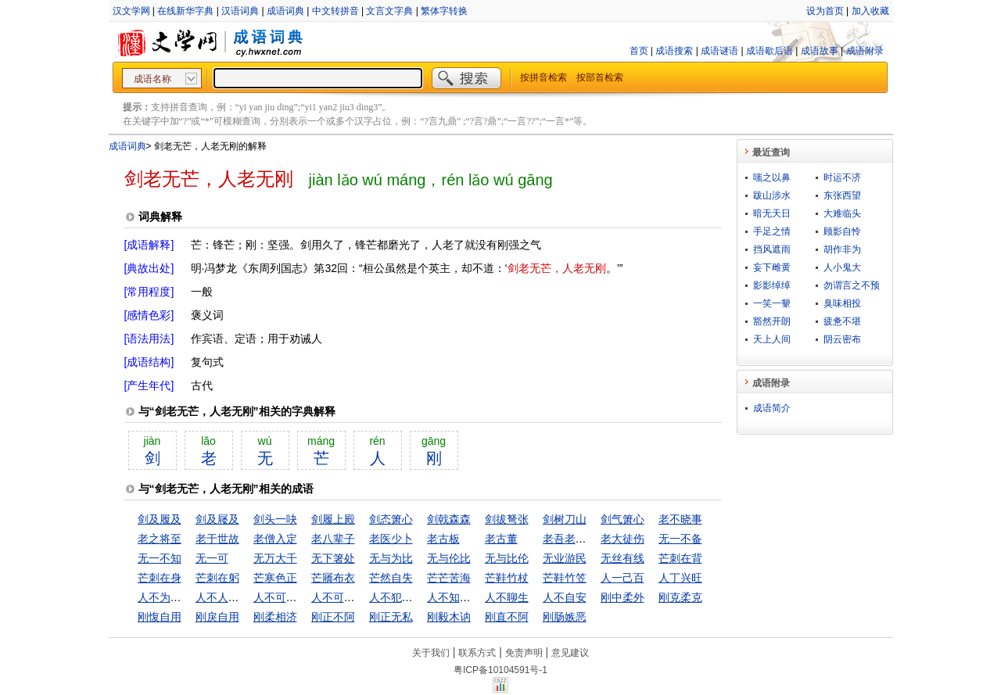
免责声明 (524, 652)
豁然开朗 (772, 321)
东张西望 (842, 195)
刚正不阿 (333, 617)
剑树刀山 (565, 519)
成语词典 (285, 10)
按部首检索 (599, 77)
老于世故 (217, 538)
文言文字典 (389, 10)
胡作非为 (842, 249)
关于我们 (431, 652)
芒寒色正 (275, 577)
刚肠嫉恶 (565, 617)
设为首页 (825, 10)
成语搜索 (674, 50)
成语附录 (865, 50)
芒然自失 (391, 577)
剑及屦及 (217, 519)
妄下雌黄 (772, 267)
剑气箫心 (622, 519)
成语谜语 (719, 50)
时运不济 (842, 177)
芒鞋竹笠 (565, 577)
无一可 (212, 558)
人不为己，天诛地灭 (187, 597)
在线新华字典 (185, 10)
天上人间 (772, 339)
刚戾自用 (217, 617)
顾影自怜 (842, 231)
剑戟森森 (449, 519)
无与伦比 (449, 558)
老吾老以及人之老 (586, 538)
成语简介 (772, 408)
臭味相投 (842, 303)
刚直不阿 (507, 617)
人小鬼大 (842, 267)
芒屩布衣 (333, 577)
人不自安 (565, 597)
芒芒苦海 (449, 577)
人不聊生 (507, 597)
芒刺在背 (680, 558)
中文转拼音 (335, 10)
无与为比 (391, 558)
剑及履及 (159, 519)
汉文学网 (131, 10)
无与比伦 (507, 558)
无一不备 (680, 538)
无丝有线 (622, 558)
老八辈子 (333, 538)
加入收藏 (870, 10)
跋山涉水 (772, 195)
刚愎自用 (159, 617)
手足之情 (772, 231)
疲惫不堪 (842, 321)
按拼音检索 (543, 77)
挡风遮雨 (772, 249)
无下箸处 (333, 558)
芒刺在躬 (217, 577)
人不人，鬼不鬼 (234, 597)
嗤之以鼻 (772, 177)
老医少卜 (391, 538)
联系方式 (477, 652)
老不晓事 (680, 519)
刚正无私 (391, 617)
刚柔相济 (275, 617)
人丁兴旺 (680, 577)
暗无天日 (772, 213)
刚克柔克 (680, 597)
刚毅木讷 (449, 617)
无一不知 (159, 558)
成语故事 (819, 50)
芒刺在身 (159, 577)
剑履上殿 (333, 519)
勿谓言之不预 (851, 285)
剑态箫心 (391, 519)
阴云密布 (842, 339)
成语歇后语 (769, 50)
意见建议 (570, 652)
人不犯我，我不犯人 (418, 597)
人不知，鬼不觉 (465, 597)
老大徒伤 (622, 538)
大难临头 (842, 213)
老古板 (443, 538)
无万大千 (275, 558)
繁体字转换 (444, 10)
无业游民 (565, 558)
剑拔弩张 (507, 519)
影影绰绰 (772, 285)
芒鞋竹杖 (507, 577)
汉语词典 (240, 10)
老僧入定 (275, 538)
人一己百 (622, 577)
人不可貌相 (280, 597)
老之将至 (159, 538)
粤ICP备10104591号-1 (500, 670)
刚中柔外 (622, 597)
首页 (639, 50)
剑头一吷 (275, 519)
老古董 (501, 538)
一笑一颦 (772, 303)
